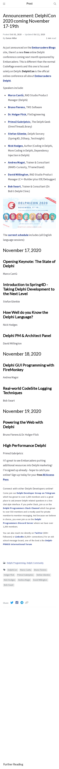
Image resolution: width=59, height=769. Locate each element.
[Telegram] (22, 602)
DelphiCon (12, 570)
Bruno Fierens (40, 570)
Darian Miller (11, 38)
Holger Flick (9, 575)
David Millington (40, 580)
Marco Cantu (25, 570)
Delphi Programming (16, 563)
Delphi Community (35, 563)
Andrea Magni (24, 580)
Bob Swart (8, 585)
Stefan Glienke (43, 575)
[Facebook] (17, 602)
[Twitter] (12, 602)
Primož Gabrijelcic (25, 575)
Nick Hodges (9, 580)
